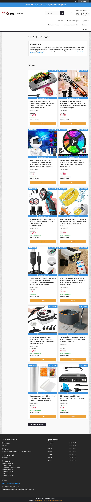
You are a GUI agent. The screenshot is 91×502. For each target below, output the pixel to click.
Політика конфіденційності (55, 500)
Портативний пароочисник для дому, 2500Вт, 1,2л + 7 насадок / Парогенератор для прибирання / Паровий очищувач (42, 340)
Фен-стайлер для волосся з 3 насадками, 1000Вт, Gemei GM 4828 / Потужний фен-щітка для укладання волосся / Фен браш (73, 104)
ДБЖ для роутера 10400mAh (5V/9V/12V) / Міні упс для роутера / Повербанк (72, 398)
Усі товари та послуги (36, 424)
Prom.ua (54, 498)
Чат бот (85, 29)
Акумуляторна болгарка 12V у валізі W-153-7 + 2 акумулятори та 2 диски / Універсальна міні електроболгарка (42, 222)
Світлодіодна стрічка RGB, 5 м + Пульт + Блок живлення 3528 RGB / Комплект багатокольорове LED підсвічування (72, 163)
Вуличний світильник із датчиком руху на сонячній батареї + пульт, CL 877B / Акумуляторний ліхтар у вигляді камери (72, 281)
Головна (60, 20)
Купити (43, 124)
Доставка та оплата (54, 25)
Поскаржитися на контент (41, 500)
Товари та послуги (72, 20)
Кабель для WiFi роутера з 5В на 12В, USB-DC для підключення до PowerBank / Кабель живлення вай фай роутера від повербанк (43, 281)
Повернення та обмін (71, 25)
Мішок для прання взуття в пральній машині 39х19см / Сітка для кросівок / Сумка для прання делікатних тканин (73, 222)
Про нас (85, 20)
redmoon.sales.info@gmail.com (11, 483)
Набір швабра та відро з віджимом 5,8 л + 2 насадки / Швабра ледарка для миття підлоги (72, 339)
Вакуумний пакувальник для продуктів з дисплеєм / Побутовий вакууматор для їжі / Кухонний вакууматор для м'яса (42, 104)
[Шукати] (62, 13)
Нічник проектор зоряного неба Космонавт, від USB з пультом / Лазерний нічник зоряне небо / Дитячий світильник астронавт (41, 163)
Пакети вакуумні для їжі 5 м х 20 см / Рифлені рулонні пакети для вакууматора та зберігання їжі (43, 398)
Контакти (84, 25)
